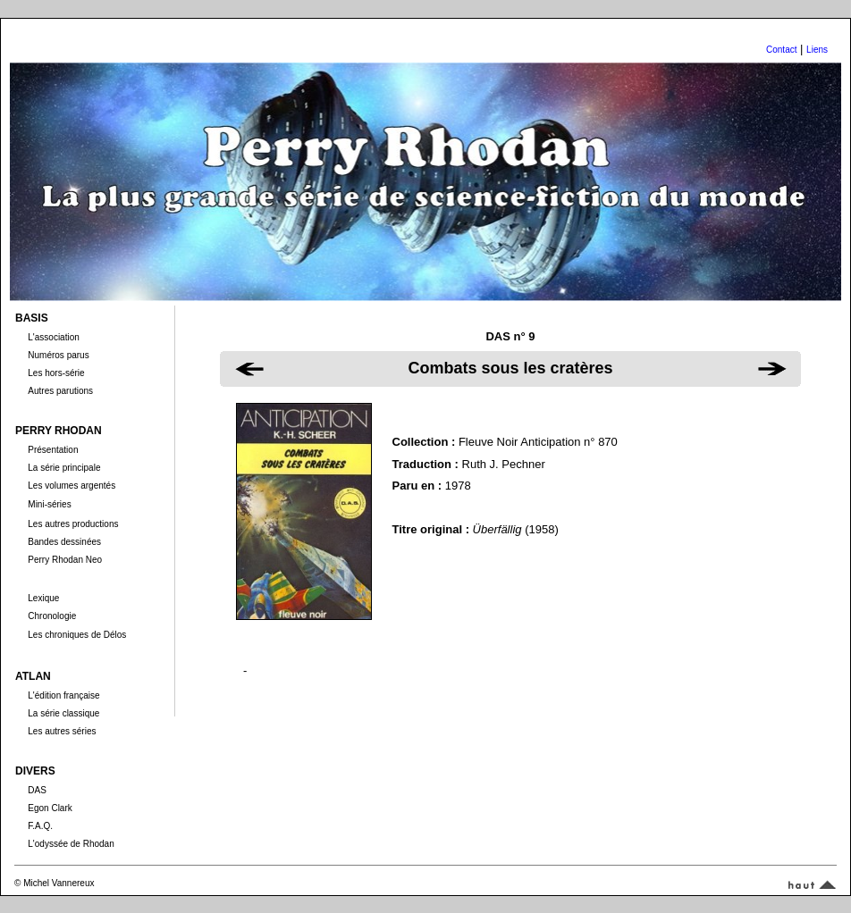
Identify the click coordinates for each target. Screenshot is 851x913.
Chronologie (52, 616)
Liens (817, 49)
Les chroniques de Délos (77, 635)
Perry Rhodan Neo (65, 560)
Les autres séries (62, 731)
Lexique (43, 598)
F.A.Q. (40, 826)
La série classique (63, 713)
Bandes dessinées (64, 542)
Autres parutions (60, 391)
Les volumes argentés (71, 485)
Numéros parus (58, 355)
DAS (37, 790)
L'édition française (63, 695)
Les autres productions (73, 524)
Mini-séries (49, 504)
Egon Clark (50, 808)
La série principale (64, 468)
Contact (781, 49)
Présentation (53, 450)
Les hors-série (56, 373)
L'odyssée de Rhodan (71, 844)
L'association (54, 337)
